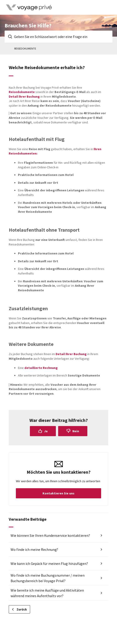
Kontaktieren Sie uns (58, 493)
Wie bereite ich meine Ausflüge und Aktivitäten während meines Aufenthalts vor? (47, 593)
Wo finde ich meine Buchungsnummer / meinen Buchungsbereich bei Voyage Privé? (48, 578)
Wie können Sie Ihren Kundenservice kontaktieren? (50, 535)
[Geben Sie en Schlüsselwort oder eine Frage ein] (58, 37)
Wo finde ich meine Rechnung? (34, 549)
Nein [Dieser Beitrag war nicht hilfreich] (75, 431)
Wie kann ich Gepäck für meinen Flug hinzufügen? (49, 563)
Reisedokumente (25, 48)
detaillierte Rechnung (41, 368)
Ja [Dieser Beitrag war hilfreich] (46, 431)
